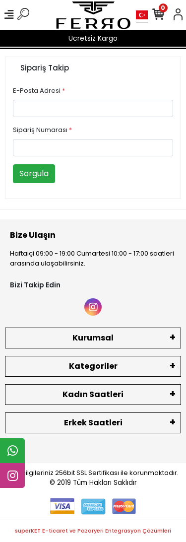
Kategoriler (93, 366)
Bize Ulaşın (33, 235)
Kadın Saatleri (93, 394)
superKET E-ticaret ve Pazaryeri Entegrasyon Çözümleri (93, 531)
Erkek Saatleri (93, 422)
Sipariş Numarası (42, 130)
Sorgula (34, 173)
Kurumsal (93, 337)
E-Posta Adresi (39, 90)
